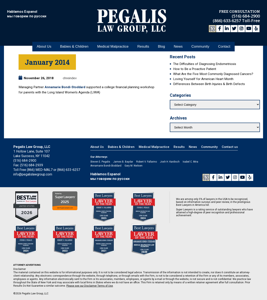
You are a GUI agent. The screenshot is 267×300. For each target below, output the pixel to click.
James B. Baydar (123, 161)
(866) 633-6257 (227, 20)
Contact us (230, 147)
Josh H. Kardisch (170, 161)
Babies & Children (74, 46)
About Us (44, 46)
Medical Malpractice (112, 46)
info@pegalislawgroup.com (33, 174)
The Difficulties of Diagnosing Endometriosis (204, 64)
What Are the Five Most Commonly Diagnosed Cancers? (213, 74)
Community (200, 46)
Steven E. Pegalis (100, 161)
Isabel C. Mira (190, 161)
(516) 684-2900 (246, 16)
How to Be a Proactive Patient (194, 69)
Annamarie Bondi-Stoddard (65, 87)
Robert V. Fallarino (146, 161)
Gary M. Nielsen (133, 165)
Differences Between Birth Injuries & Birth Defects (209, 84)
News (178, 46)
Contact (224, 46)
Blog (161, 46)
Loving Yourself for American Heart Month (203, 79)
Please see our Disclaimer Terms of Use (89, 285)
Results (143, 46)
